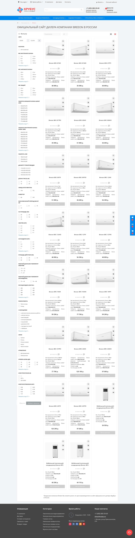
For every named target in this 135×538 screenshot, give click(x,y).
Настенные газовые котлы (51, 524)
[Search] (81, 10)
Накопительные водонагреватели (53, 513)
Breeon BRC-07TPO (55, 120)
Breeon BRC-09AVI (80, 120)
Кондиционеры (59, 18)
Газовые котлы (47, 519)
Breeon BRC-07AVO (80, 63)
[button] (132, 232)
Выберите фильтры (33, 403)
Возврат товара (22, 524)
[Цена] (22, 40)
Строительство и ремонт (95, 18)
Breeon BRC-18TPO (55, 349)
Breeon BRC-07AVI (55, 63)
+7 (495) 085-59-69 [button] (101, 514)
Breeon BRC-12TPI (80, 234)
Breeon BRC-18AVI (55, 292)
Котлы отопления (26, 18)
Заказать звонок (91, 10)
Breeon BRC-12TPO (105, 234)
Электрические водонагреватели (53, 516)
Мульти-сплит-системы (50, 529)
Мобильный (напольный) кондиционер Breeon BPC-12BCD (80, 465)
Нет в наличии (55, 90)
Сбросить (22, 403)
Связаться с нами (22, 521)
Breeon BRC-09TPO (80, 177)
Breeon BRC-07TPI (105, 63)
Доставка (20, 516)
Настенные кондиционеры (51, 527)
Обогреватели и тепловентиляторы (32, 22)
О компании (21, 513)
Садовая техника (75, 18)
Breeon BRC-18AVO (80, 292)
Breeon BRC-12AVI (105, 177)
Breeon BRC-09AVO (105, 120)
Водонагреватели (43, 18)
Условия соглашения (23, 519)
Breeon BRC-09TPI (55, 177)
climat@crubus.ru (100, 516)
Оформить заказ (112, 12)
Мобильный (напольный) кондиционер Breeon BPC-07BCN (105, 408)
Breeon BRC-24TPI (55, 406)
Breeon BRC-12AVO (55, 234)
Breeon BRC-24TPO (80, 406)
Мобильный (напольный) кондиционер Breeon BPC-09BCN (55, 465)
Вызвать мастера (91, 12)
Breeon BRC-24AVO (105, 349)
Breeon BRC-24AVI (80, 349)
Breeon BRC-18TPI (105, 292)
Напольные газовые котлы (51, 521)
